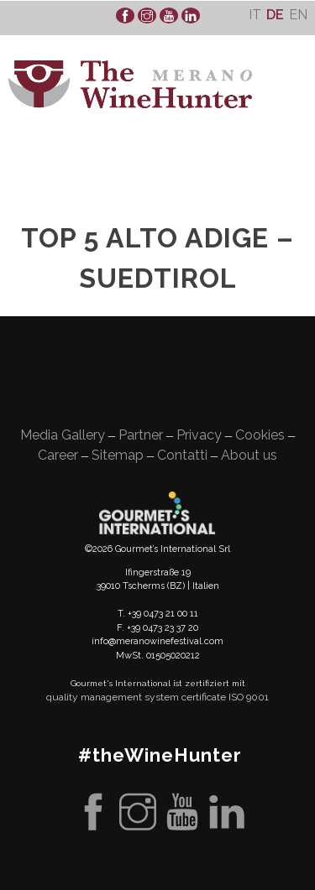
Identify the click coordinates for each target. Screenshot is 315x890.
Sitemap (118, 455)
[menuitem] (255, 15)
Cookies (260, 435)
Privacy (199, 435)
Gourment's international (157, 512)
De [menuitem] (275, 15)
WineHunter (130, 84)
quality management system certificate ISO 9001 (157, 697)
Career (58, 455)
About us (249, 455)
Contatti (182, 455)
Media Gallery (62, 435)
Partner (140, 435)
